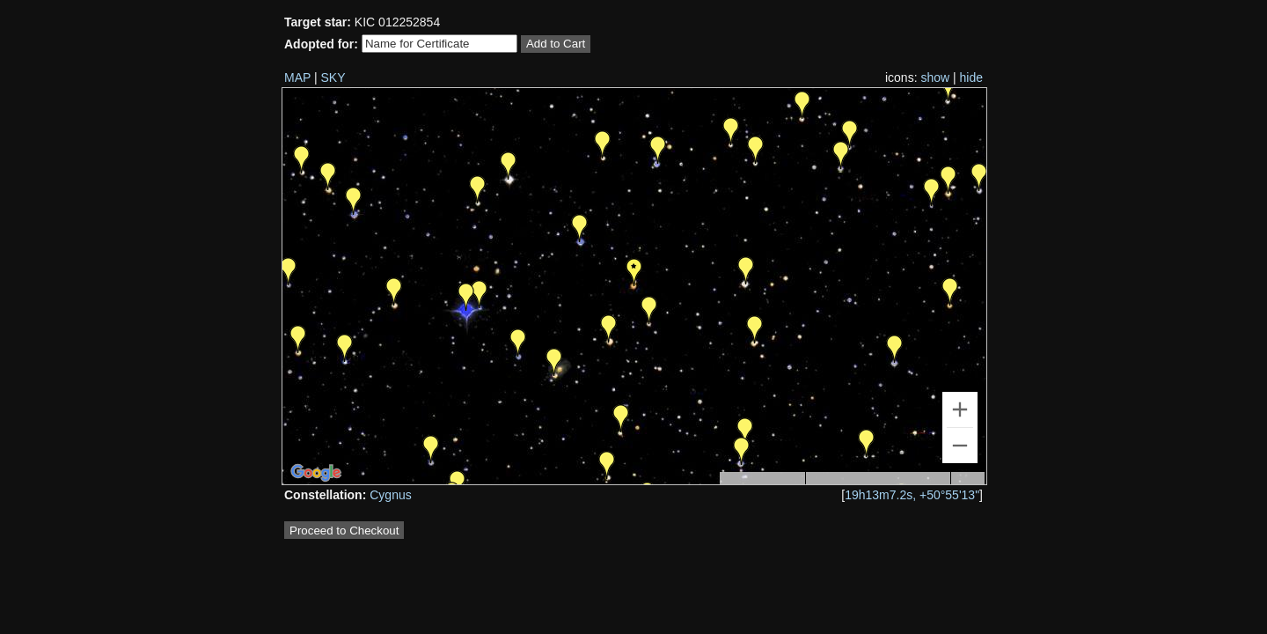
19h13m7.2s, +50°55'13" (912, 495)
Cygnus (390, 495)
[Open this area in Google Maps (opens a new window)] (316, 472)
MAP (297, 77)
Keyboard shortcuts (762, 480)
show (934, 77)
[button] (895, 349)
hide (971, 77)
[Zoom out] (960, 445)
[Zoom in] (960, 409)
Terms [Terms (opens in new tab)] (967, 478)
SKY (333, 77)
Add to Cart (555, 43)
